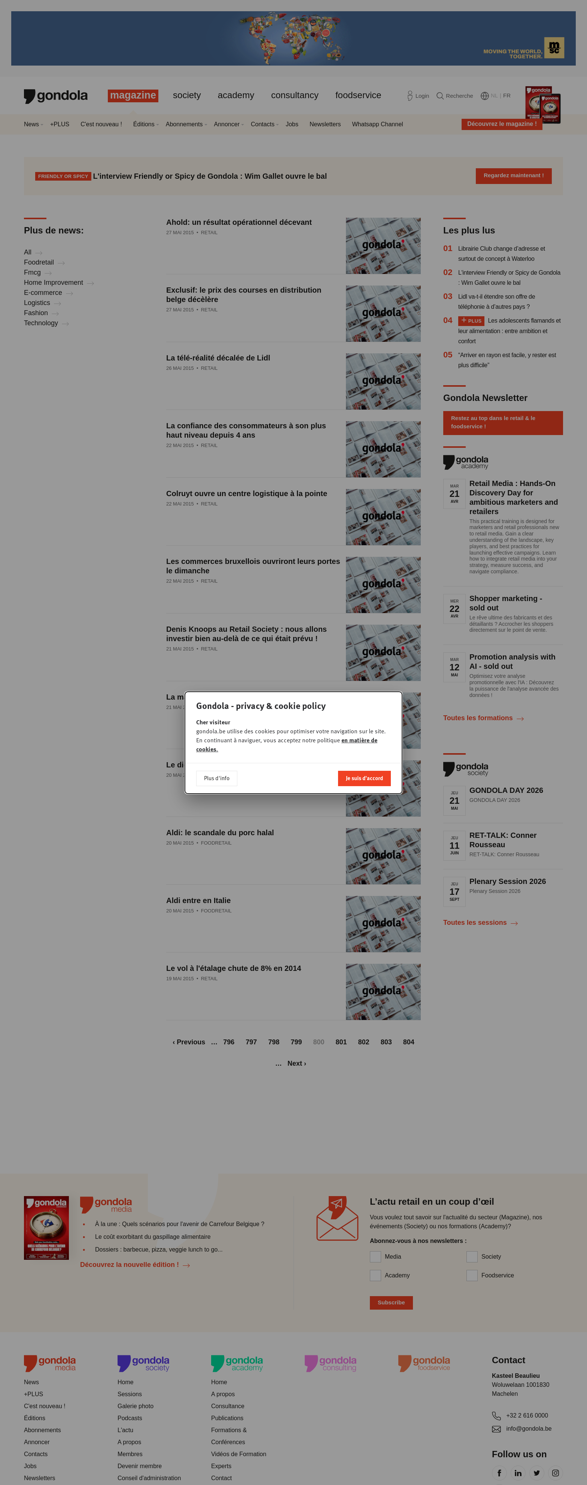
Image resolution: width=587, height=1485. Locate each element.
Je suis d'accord (364, 778)
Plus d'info (216, 778)
